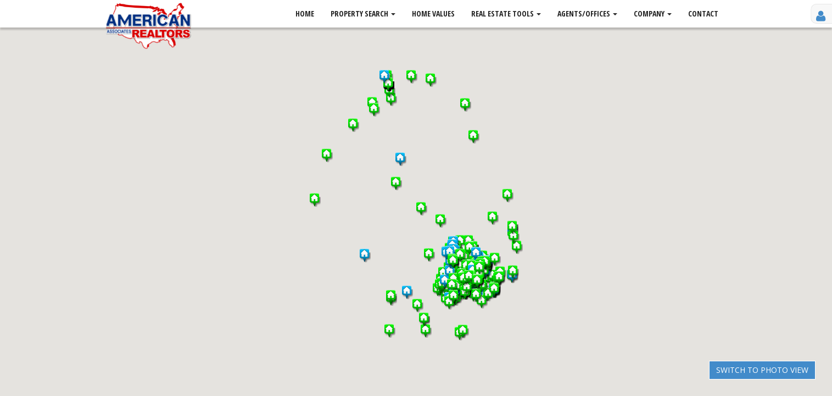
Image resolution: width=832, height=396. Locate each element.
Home (304, 13)
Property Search (363, 13)
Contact (703, 13)
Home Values (433, 13)
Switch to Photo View (762, 370)
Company (653, 13)
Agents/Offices (587, 13)
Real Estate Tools (506, 13)
